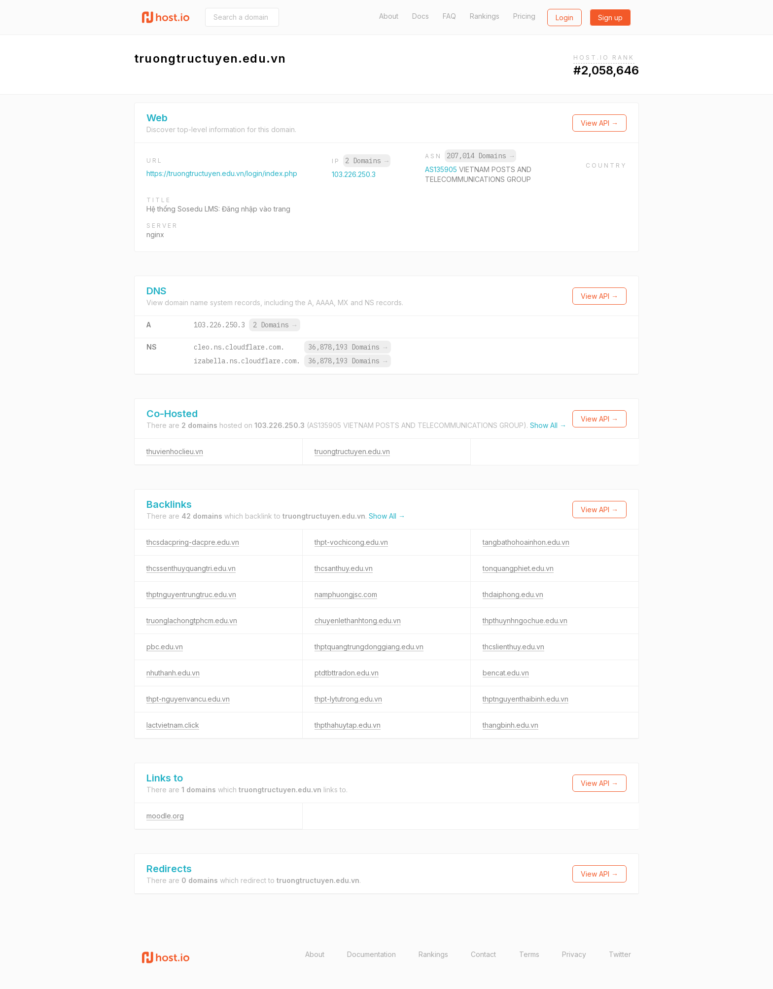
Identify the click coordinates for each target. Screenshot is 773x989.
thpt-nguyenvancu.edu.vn (188, 699)
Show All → (548, 425)
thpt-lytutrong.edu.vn (348, 699)
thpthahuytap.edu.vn (348, 725)
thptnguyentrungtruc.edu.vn (191, 594)
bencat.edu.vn (506, 673)
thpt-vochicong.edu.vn (351, 542)
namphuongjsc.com (346, 594)
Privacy (574, 954)
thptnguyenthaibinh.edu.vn (525, 699)
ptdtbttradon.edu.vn (347, 673)
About (388, 16)
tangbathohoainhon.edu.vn (526, 542)
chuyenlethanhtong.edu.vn (358, 620)
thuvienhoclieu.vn (174, 451)
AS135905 (442, 169)
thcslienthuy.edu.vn (513, 646)
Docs (420, 16)
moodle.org (165, 816)
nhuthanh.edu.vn (173, 673)
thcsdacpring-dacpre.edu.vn (192, 542)
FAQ (449, 16)
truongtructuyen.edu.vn (352, 451)
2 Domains (366, 160)
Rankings (484, 16)
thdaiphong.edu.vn (513, 594)
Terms (529, 954)
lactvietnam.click (172, 725)
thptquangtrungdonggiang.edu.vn (369, 646)
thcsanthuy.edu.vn (344, 568)
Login (564, 17)
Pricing (524, 16)
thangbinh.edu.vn (510, 725)
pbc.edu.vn (164, 646)
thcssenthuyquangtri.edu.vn (191, 568)
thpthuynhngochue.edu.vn (525, 620)
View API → (599, 123)
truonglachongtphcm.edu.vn (191, 620)
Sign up (610, 17)
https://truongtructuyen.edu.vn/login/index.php (221, 173)
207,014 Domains (480, 155)
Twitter (620, 954)
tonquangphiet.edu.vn (518, 568)
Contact (483, 954)
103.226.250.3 (354, 174)
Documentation (371, 954)
